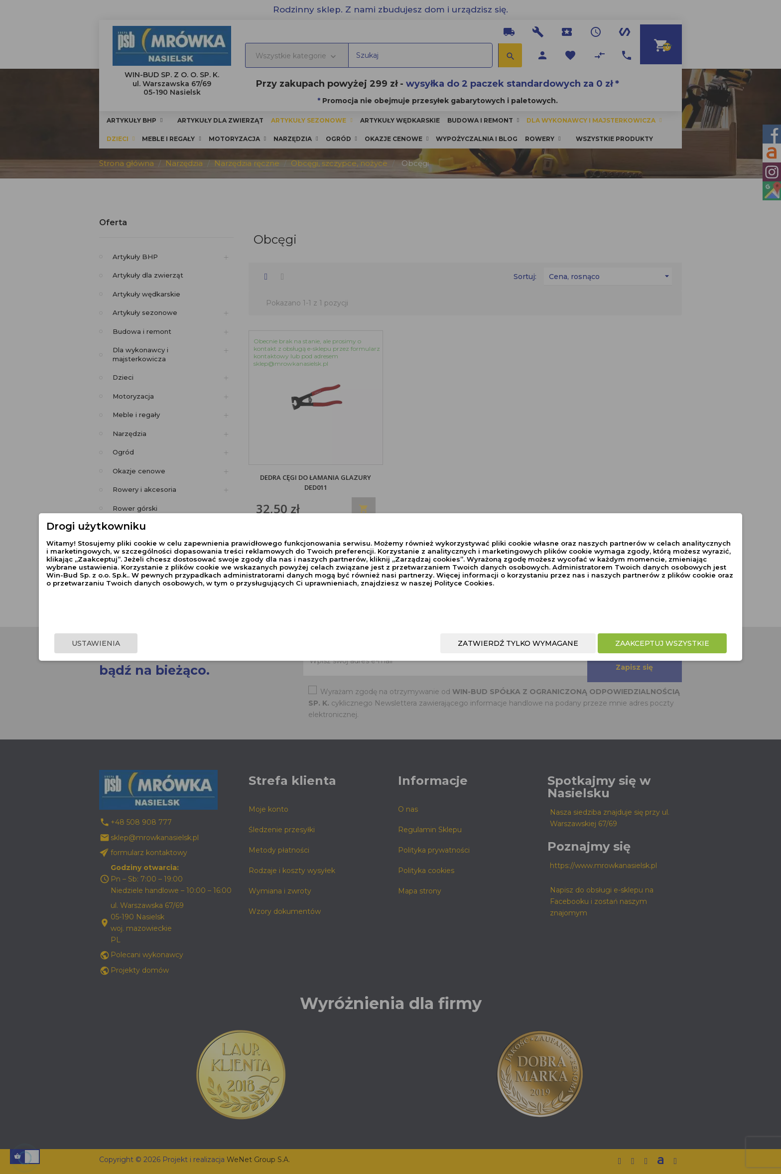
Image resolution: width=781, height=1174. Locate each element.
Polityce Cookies (382, 607)
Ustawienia (204, 643)
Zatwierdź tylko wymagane (409, 643)
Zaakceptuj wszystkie (554, 643)
